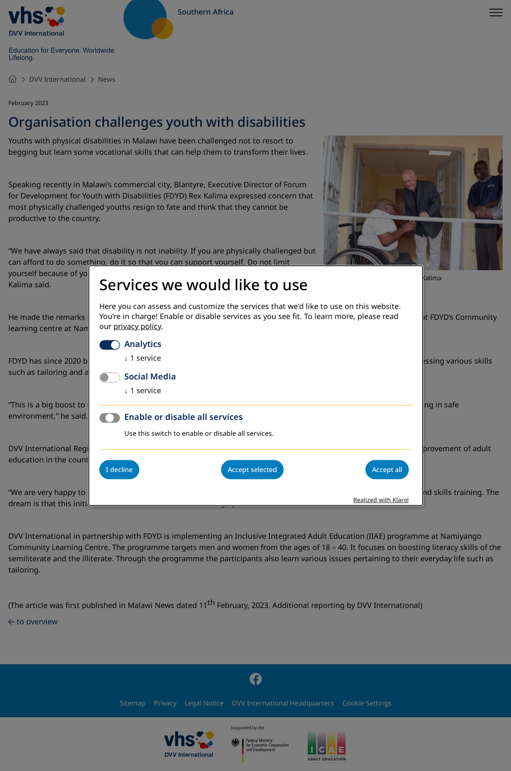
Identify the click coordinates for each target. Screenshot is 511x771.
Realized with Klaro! (381, 500)
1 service (142, 358)
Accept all (387, 469)
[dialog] (256, 385)
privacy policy (137, 326)
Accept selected (252, 469)
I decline (119, 469)
